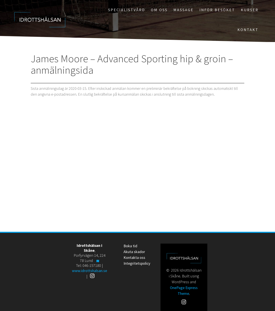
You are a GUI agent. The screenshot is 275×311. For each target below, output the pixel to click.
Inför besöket (217, 9)
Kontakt (247, 29)
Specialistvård (126, 9)
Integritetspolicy (137, 263)
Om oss (159, 9)
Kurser (249, 9)
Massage (183, 9)
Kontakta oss (134, 257)
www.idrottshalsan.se (89, 270)
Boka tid (130, 245)
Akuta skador (134, 251)
